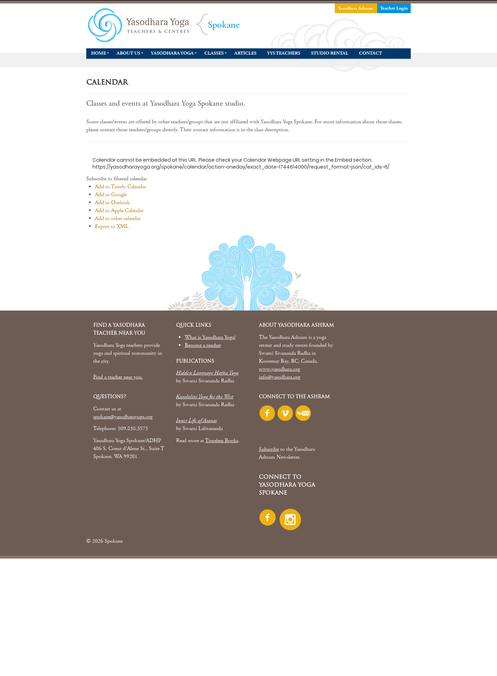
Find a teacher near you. (118, 377)
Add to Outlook (112, 202)
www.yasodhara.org (279, 369)
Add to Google (111, 194)
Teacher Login (394, 8)
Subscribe (269, 449)
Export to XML (111, 226)
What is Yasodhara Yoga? (210, 337)
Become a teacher (203, 345)
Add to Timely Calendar (120, 186)
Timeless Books (221, 440)
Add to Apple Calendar (119, 210)
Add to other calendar (117, 218)
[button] (116, 178)
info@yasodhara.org (279, 377)
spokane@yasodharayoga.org (123, 416)
